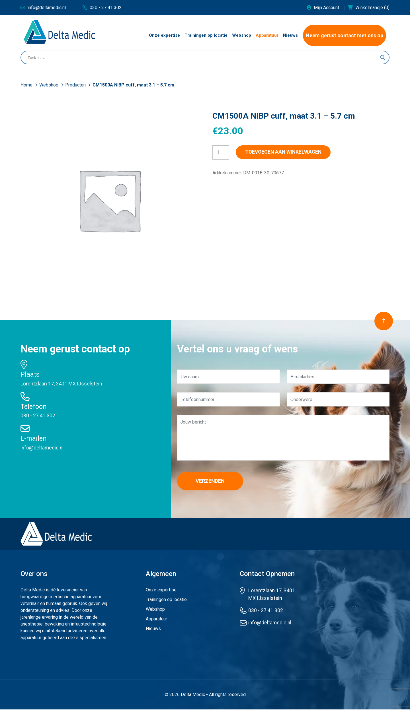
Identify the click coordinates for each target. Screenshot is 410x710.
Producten (76, 85)
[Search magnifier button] (383, 57)
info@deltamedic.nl (42, 448)
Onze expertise (161, 590)
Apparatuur (156, 619)
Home (27, 85)
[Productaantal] (220, 152)
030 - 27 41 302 (37, 415)
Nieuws (153, 629)
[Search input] (202, 57)
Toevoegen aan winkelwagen (288, 152)
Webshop (49, 85)
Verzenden (212, 481)
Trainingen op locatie (166, 600)
